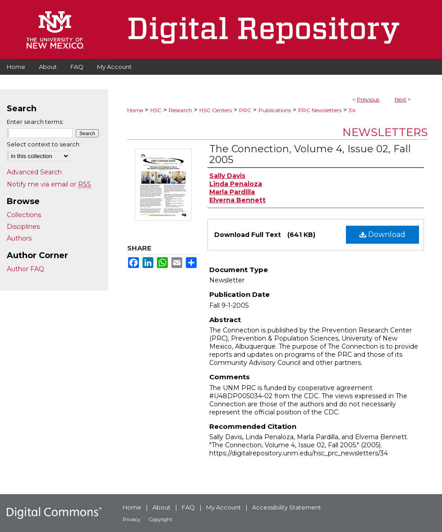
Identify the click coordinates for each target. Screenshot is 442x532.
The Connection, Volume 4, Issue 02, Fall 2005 (310, 154)
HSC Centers (215, 110)
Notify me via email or (49, 184)
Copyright (160, 519)
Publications (274, 110)
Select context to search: (44, 144)
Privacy (131, 519)
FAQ (188, 507)
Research (180, 110)
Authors (19, 238)
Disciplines (23, 227)
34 (352, 110)
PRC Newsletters (319, 110)
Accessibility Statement (286, 507)
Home (135, 110)
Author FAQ (25, 269)
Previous (368, 99)
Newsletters (385, 132)
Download (382, 234)
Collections (24, 215)
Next (400, 99)
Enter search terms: (35, 121)
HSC (155, 110)
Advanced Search (34, 172)
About (161, 507)
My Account (223, 507)
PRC (245, 110)
